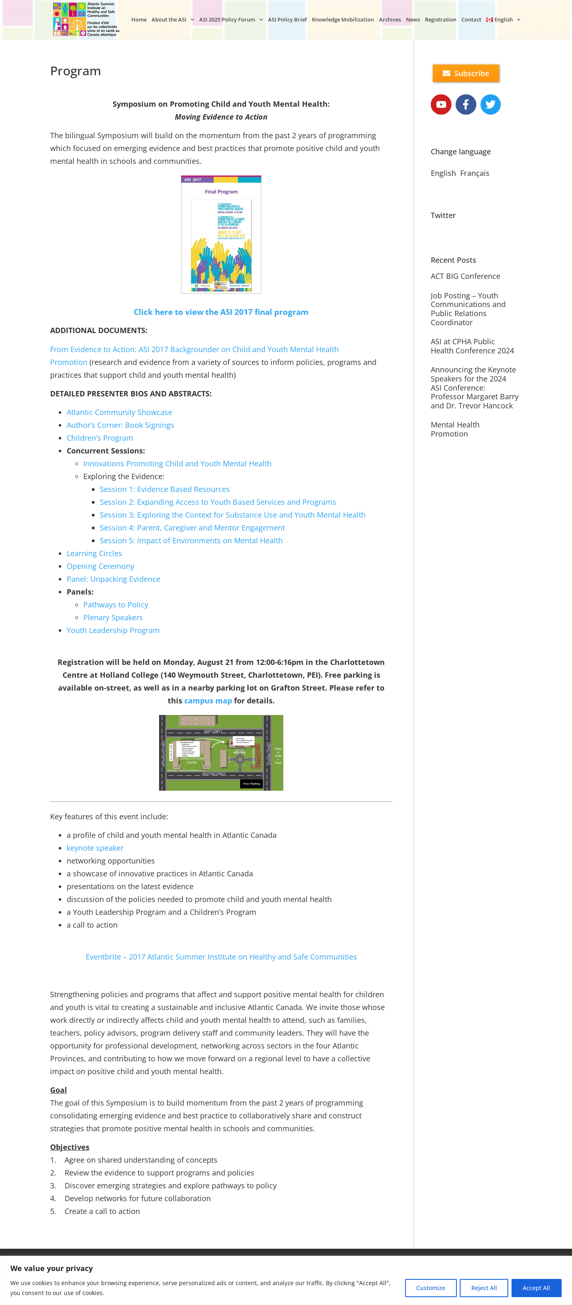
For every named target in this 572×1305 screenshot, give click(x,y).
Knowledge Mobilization (343, 19)
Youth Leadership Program (113, 630)
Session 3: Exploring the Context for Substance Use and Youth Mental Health (233, 515)
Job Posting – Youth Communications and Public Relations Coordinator (468, 308)
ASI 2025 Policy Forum (231, 20)
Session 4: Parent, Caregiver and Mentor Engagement (192, 528)
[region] (286, 1280)
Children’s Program (100, 438)
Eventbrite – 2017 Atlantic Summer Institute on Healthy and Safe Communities (221, 957)
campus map (208, 700)
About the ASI (173, 20)
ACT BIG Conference (465, 276)
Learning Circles (94, 553)
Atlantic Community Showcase (119, 412)
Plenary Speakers (113, 617)
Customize (427, 1288)
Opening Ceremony (100, 566)
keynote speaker (95, 848)
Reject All (482, 1288)
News (413, 19)
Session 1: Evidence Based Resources (165, 489)
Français (475, 173)
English (443, 173)
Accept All (536, 1288)
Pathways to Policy (115, 604)
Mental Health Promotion (455, 429)
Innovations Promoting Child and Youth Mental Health (177, 463)
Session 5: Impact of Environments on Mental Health (191, 540)
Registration (440, 19)
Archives (390, 19)
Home (139, 19)
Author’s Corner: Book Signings (120, 425)
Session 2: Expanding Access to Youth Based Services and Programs (218, 502)
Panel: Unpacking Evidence (113, 579)
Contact (471, 19)
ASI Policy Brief (287, 19)
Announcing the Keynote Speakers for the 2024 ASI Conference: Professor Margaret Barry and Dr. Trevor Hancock (475, 387)
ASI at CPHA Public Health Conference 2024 (472, 346)
